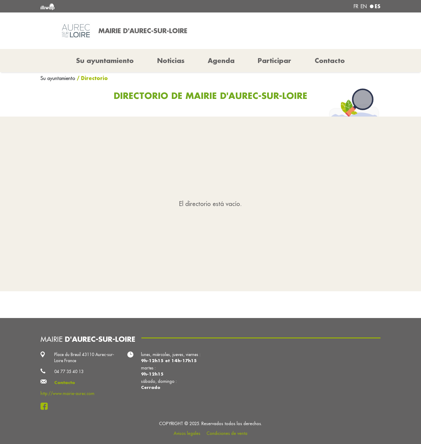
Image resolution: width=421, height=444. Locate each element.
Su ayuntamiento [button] (105, 60)
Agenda (221, 60)
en (364, 6)
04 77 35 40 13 (68, 371)
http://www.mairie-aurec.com (67, 393)
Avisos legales (187, 433)
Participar (274, 60)
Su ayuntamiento (59, 78)
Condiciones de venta (227, 433)
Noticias (171, 60)
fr (356, 6)
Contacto (330, 60)
